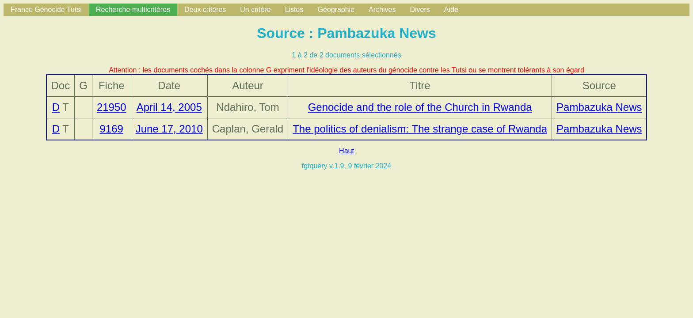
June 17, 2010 (169, 129)
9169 (111, 129)
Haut (346, 151)
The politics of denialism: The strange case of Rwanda (420, 129)
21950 (111, 107)
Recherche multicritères (133, 9)
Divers (420, 9)
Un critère (255, 9)
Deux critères (205, 9)
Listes (294, 9)
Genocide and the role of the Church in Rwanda (420, 107)
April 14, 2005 (169, 107)
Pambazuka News (599, 107)
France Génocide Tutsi (46, 9)
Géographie (335, 9)
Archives (382, 9)
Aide (451, 9)
